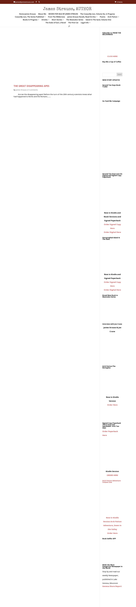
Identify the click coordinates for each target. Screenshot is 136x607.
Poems (102, 17)
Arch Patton (112, 17)
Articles (45, 20)
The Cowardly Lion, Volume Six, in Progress (97, 14)
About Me (42, 14)
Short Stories (57, 20)
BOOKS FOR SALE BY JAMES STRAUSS (63, 14)
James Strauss (21, 90)
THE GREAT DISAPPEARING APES (31, 86)
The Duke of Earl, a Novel (56, 23)
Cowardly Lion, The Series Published (29, 17)
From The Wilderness (56, 17)
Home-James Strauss (27, 14)
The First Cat (73, 23)
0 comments (33, 90)
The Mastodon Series (74, 20)
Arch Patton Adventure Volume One (111, 481)
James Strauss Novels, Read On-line (81, 17)
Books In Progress (30, 20)
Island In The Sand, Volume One (98, 20)
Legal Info (85, 23)
